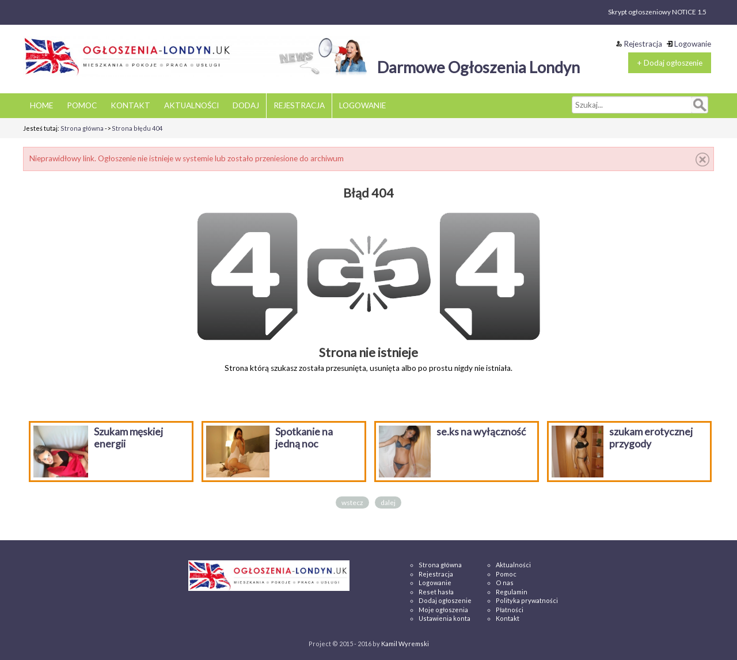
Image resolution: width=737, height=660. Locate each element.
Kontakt (507, 618)
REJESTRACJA (299, 105)
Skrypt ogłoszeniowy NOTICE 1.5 (657, 12)
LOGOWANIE (362, 105)
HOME (41, 105)
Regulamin (511, 591)
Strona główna (82, 128)
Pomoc (506, 574)
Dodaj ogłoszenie (445, 600)
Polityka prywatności (527, 600)
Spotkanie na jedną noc (304, 438)
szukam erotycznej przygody (651, 438)
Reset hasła (436, 591)
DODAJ (246, 105)
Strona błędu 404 (137, 128)
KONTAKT (130, 105)
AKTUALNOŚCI (191, 105)
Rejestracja (639, 43)
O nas (505, 582)
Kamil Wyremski (405, 643)
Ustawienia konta (444, 618)
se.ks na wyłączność (481, 432)
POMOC (82, 105)
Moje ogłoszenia (443, 609)
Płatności (509, 609)
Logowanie (689, 43)
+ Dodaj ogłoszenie (669, 62)
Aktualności (513, 564)
